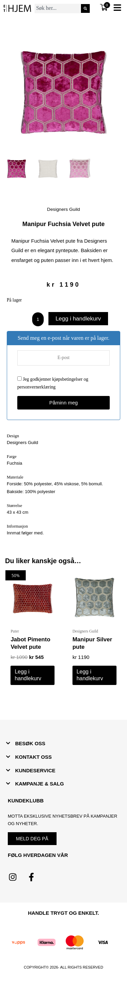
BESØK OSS (30, 743)
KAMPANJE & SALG (39, 784)
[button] (63, 743)
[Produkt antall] (38, 319)
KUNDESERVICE (35, 770)
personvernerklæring (36, 387)
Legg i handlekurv (78, 318)
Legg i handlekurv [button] (28, 675)
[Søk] (85, 8)
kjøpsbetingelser (67, 379)
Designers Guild (63, 209)
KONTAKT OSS (33, 757)
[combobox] (58, 8)
